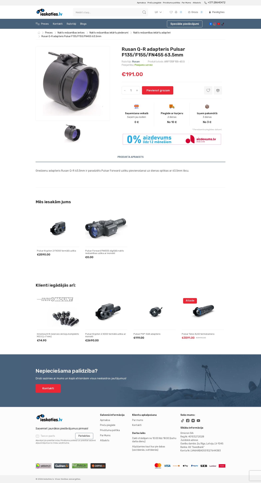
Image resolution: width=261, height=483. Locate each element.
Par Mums (186, 2)
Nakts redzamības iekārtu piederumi (109, 33)
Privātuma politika (171, 2)
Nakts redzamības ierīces (71, 33)
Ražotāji (71, 23)
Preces (42, 24)
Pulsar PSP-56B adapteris (146, 334)
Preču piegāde (154, 2)
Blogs (83, 23)
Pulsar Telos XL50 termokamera (198, 334)
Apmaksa (141, 2)
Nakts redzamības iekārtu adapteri (152, 33)
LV (156, 12)
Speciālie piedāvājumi (184, 23)
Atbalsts (197, 2)
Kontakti (58, 23)
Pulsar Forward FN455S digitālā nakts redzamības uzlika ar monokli (104, 252)
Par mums (137, 420)
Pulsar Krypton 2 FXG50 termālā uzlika (56, 250)
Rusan (136, 61)
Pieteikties (84, 436)
